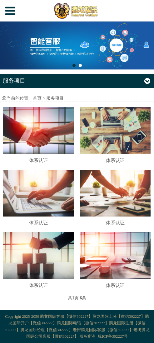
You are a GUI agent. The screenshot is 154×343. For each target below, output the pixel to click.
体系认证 (38, 160)
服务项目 (55, 98)
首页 (37, 98)
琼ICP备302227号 (113, 336)
